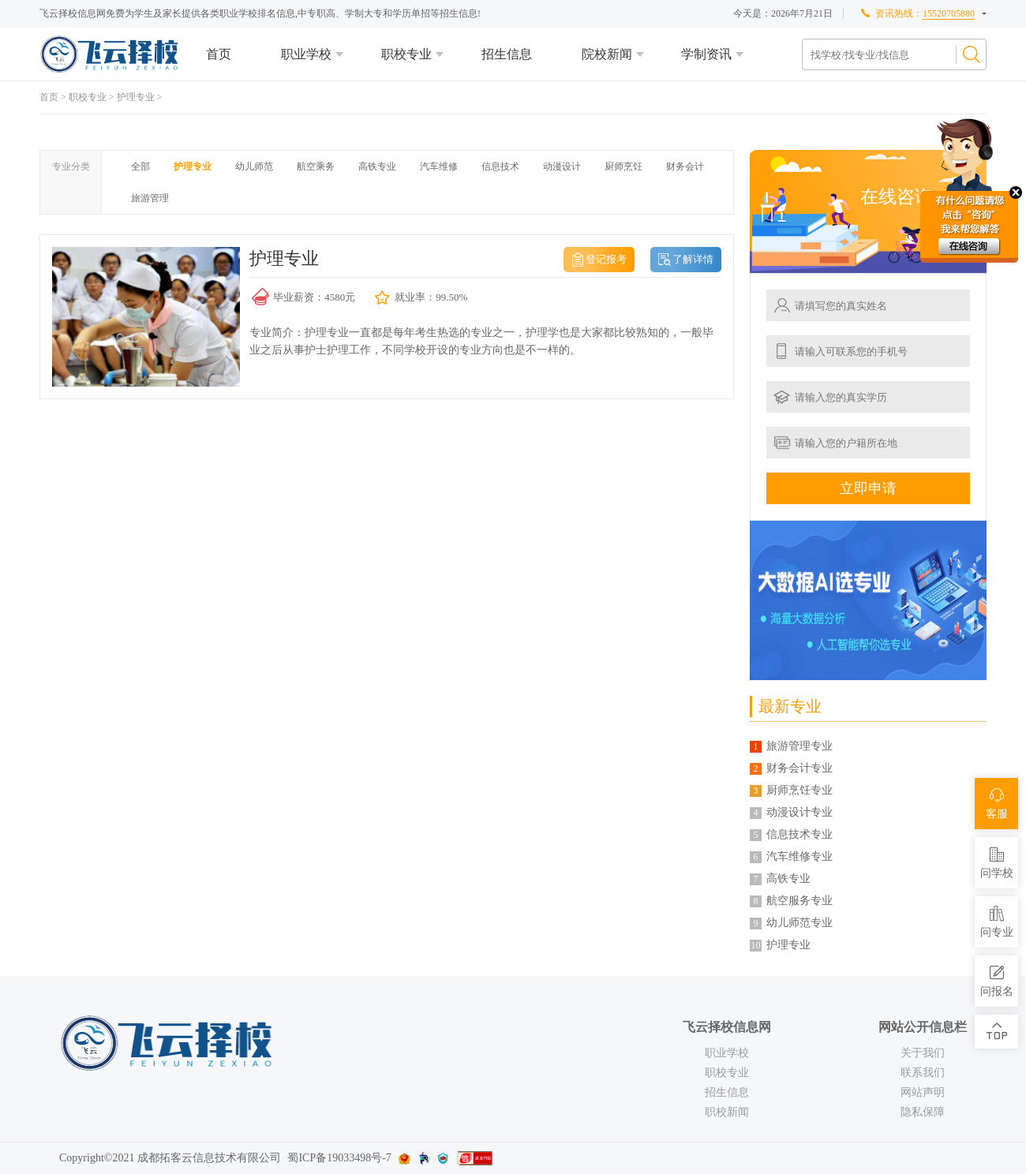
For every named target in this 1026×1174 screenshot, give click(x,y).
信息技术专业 (799, 834)
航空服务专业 (799, 901)
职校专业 (406, 54)
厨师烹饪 (623, 166)
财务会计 (685, 166)
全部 (140, 166)
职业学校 (306, 54)
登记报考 (606, 259)
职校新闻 (727, 1112)
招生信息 (506, 54)
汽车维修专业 (799, 856)
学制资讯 (706, 54)
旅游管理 (150, 198)
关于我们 (923, 1053)
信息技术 (500, 166)
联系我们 (923, 1073)
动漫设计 (562, 166)
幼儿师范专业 (799, 923)
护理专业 (136, 97)
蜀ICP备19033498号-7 (339, 1158)
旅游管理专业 (799, 746)
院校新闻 (607, 54)
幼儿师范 (254, 166)
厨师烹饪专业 (799, 790)
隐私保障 (923, 1112)
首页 (218, 54)
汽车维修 (439, 166)
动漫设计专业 (799, 812)
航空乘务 (316, 166)
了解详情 (692, 259)
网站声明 (923, 1092)
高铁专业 (377, 166)
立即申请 (868, 488)
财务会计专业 (799, 768)
